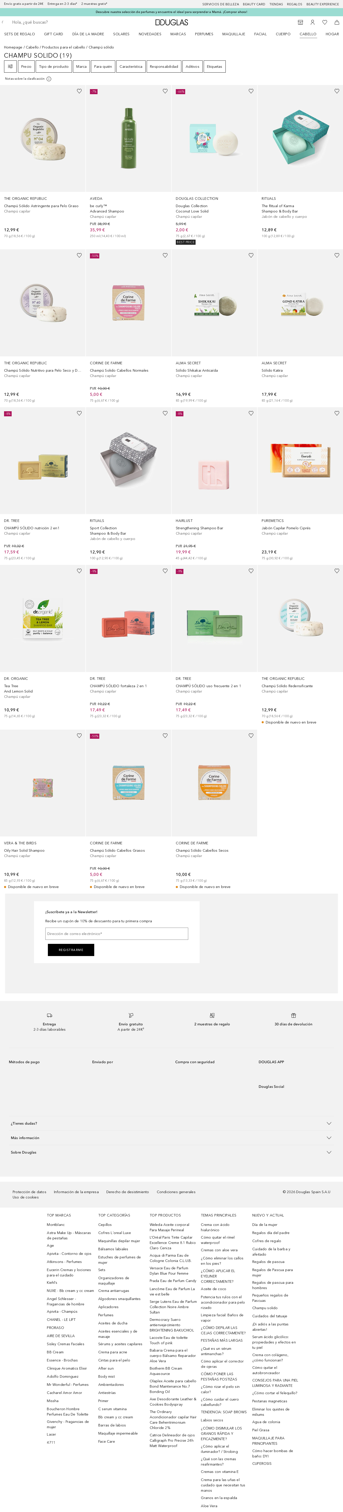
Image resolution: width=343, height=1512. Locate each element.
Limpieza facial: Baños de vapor (222, 1318)
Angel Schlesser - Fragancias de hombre (65, 1301)
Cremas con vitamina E (220, 1472)
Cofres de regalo (266, 1241)
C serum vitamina (112, 1409)
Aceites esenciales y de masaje (118, 1334)
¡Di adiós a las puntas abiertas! (270, 1327)
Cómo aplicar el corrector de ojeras (222, 1364)
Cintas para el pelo (114, 1360)
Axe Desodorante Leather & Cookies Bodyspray (173, 1402)
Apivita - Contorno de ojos (69, 1254)
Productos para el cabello (63, 47)
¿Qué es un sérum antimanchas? (216, 1351)
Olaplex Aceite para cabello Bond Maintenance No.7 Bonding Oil (173, 1386)
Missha (53, 1401)
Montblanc (56, 1225)
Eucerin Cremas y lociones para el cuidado (69, 1272)
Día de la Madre (88, 34)
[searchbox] (49, 22)
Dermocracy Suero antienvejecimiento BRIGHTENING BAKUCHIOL (172, 1325)
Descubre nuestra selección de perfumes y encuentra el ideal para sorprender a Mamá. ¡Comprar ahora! (171, 12)
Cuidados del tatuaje (269, 1316)
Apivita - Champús (62, 1311)
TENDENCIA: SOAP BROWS (224, 1412)
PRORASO (55, 1328)
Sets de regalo (19, 34)
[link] (42, 162)
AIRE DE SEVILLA (61, 1336)
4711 (51, 1442)
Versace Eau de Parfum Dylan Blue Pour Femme (169, 1271)
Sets (101, 1270)
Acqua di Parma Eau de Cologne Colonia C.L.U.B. (171, 1258)
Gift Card (53, 34)
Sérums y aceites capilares (120, 1344)
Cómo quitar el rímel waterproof (218, 1240)
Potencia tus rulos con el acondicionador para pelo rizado (223, 1302)
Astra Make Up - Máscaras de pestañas (69, 1235)
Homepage (13, 47)
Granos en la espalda (219, 1498)
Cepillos (105, 1225)
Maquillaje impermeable (118, 1433)
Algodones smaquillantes (119, 1299)
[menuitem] (23, 34)
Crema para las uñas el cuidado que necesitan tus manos (223, 1485)
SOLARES (121, 34)
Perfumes (204, 34)
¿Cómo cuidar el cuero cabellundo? (220, 1402)
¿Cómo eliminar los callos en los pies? (222, 1261)
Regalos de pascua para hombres (272, 1285)
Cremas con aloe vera (219, 1250)
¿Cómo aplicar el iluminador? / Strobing (219, 1449)
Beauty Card (254, 4)
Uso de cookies (26, 1197)
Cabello (308, 34)
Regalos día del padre (271, 1233)
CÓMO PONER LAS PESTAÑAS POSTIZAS (219, 1377)
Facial (260, 34)
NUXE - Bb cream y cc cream (70, 1291)
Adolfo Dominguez (63, 1376)
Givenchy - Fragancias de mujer (68, 1424)
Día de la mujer (264, 1225)
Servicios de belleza (220, 4)
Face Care (106, 1441)
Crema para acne (112, 1352)
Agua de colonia (266, 1422)
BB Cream (55, 1352)
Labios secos (212, 1420)
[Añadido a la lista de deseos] (79, 91)
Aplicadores (108, 1307)
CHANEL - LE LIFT (61, 1320)
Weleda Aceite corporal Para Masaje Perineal (169, 1227)
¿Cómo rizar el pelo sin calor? (220, 1389)
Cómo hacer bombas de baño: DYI (272, 1453)
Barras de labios (112, 1425)
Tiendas (276, 4)
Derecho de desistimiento (127, 1192)
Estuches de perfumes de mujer (119, 1260)
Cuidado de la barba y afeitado (271, 1252)
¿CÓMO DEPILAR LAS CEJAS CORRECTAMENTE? (223, 1330)
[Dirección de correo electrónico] (116, 934)
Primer (103, 1401)
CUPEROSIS (262, 1463)
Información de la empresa (76, 1192)
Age (50, 1245)
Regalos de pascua (268, 1262)
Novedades (150, 34)
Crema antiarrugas (113, 1291)
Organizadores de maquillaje (113, 1281)
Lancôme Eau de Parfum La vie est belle (172, 1291)
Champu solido (265, 1308)
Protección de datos (29, 1192)
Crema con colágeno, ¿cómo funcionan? (270, 1357)
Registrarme (71, 950)
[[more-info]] (28, 79)
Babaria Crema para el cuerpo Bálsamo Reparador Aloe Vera (173, 1355)
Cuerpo (283, 34)
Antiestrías (107, 1393)
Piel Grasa (260, 1430)
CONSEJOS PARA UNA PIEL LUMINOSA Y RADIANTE (275, 1383)
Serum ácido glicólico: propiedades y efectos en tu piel (274, 1342)
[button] (171, 1123)
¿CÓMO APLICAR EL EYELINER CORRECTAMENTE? (218, 1276)
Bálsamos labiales (113, 1249)
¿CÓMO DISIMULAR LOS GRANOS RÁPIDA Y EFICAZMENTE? (221, 1433)
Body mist (106, 1376)
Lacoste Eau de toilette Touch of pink (169, 1340)
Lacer (51, 1434)
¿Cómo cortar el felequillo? (274, 1393)
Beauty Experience (323, 4)
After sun (106, 1368)
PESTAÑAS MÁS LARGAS (222, 1340)
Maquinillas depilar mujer (119, 1241)
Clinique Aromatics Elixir (67, 1368)
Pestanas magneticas (269, 1401)
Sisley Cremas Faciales (65, 1344)
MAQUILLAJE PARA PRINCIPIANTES (268, 1441)
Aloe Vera (209, 1506)
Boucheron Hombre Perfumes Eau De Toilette (67, 1412)
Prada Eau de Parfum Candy (173, 1281)
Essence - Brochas (62, 1360)
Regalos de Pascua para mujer (272, 1272)
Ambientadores (111, 1385)
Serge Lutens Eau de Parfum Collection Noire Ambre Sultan (173, 1307)
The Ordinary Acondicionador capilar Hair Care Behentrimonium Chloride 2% (173, 1420)
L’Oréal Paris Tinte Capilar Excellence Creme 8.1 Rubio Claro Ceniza (173, 1242)
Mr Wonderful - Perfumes (68, 1385)
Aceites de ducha (112, 1323)
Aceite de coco (213, 1289)
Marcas (178, 34)
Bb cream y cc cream (115, 1417)
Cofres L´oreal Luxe (114, 1233)
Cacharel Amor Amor (64, 1393)
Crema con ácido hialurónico (215, 1227)
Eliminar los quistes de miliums (271, 1412)
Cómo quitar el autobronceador (266, 1370)
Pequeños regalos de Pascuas (270, 1298)
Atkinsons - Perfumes (64, 1262)
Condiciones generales (176, 1192)
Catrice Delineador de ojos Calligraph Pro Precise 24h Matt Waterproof (172, 1440)
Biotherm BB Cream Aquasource (166, 1371)
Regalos (294, 4)
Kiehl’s (52, 1282)
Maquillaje (233, 34)
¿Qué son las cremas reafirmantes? (218, 1462)
